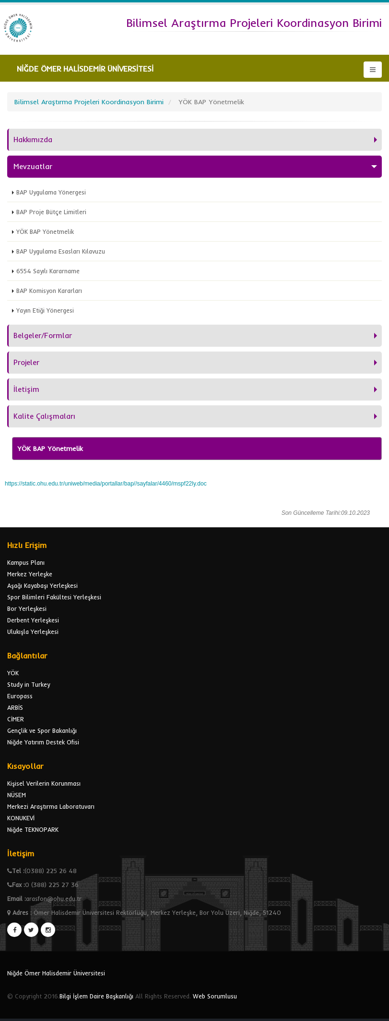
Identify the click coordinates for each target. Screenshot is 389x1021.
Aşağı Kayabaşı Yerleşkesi (42, 585)
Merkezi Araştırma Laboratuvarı (50, 806)
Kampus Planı (26, 562)
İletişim (26, 389)
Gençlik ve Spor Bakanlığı (42, 730)
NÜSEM (16, 795)
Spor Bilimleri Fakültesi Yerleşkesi (54, 597)
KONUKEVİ (21, 818)
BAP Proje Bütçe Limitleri (51, 212)
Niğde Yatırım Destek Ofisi (43, 742)
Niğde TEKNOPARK (33, 829)
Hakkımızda (32, 139)
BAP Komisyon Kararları (49, 290)
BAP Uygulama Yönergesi (51, 192)
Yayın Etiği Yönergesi (45, 310)
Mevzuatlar (32, 166)
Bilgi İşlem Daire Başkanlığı (96, 996)
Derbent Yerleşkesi (33, 620)
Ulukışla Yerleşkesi (33, 631)
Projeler (26, 362)
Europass (20, 696)
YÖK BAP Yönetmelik (45, 231)
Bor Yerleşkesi (27, 608)
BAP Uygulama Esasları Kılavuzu (60, 251)
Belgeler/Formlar (42, 335)
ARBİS (15, 707)
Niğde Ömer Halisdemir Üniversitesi (56, 973)
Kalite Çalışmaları (44, 416)
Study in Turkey (28, 684)
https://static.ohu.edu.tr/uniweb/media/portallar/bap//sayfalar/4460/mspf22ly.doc (106, 483)
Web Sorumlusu (215, 996)
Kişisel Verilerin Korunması (44, 783)
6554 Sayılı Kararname (48, 271)
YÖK (13, 673)
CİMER (15, 719)
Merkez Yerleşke (29, 574)
